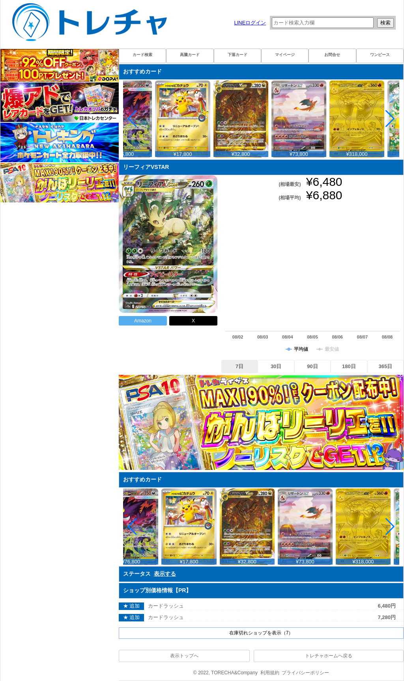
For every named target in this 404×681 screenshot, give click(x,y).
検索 (385, 23)
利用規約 (269, 672)
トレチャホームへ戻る (328, 656)
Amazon (143, 321)
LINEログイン (250, 23)
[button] (390, 118)
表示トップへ (184, 656)
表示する (165, 574)
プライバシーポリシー (305, 672)
